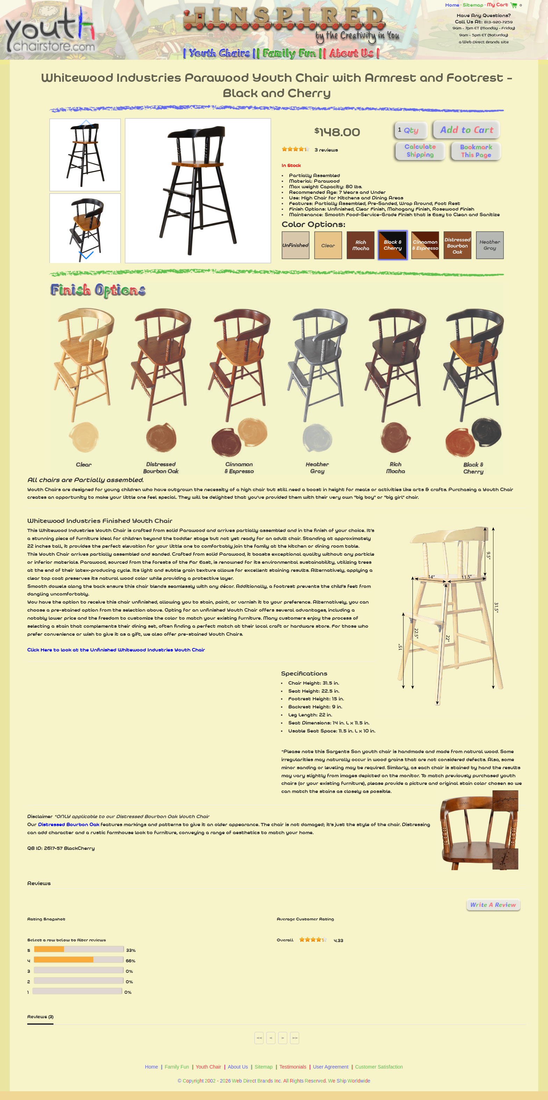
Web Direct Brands (481, 42)
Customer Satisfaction (379, 1067)
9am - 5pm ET (472, 35)
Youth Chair (208, 1067)
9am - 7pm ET (466, 28)
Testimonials (292, 1067)
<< (259, 1038)
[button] (86, 255)
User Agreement (330, 1067)
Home (452, 5)
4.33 (338, 940)
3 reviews (326, 150)
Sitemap (473, 5)
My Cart (503, 4)
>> (295, 1038)
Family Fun (177, 1067)
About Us (238, 1067)
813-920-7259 (498, 22)
